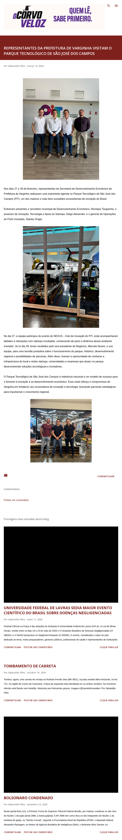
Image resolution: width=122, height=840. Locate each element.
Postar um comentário (16, 500)
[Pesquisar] (109, 6)
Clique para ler (109, 647)
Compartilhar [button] (105, 476)
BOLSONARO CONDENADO (28, 797)
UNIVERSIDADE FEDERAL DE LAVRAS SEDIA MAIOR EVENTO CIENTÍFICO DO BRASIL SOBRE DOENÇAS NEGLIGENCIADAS (58, 610)
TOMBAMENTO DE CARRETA (30, 666)
